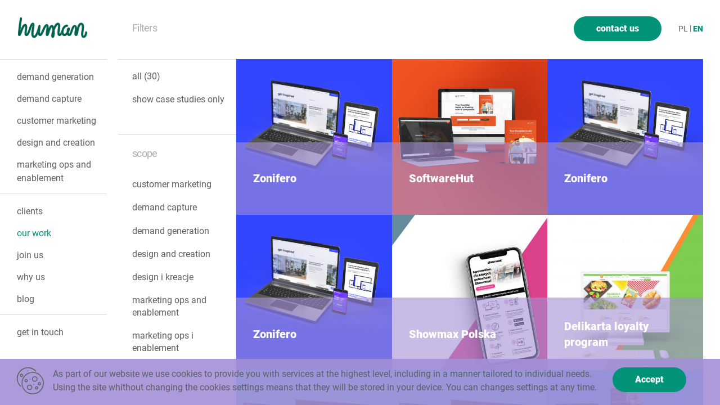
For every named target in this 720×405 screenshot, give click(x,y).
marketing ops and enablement (169, 306)
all (146, 76)
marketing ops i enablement (163, 341)
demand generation (55, 76)
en (698, 28)
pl (683, 28)
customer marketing (56, 120)
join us (30, 255)
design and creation (56, 142)
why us (31, 277)
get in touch (40, 332)
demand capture (49, 98)
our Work (34, 233)
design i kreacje (163, 277)
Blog (25, 299)
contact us (617, 28)
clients (30, 211)
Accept (649, 379)
